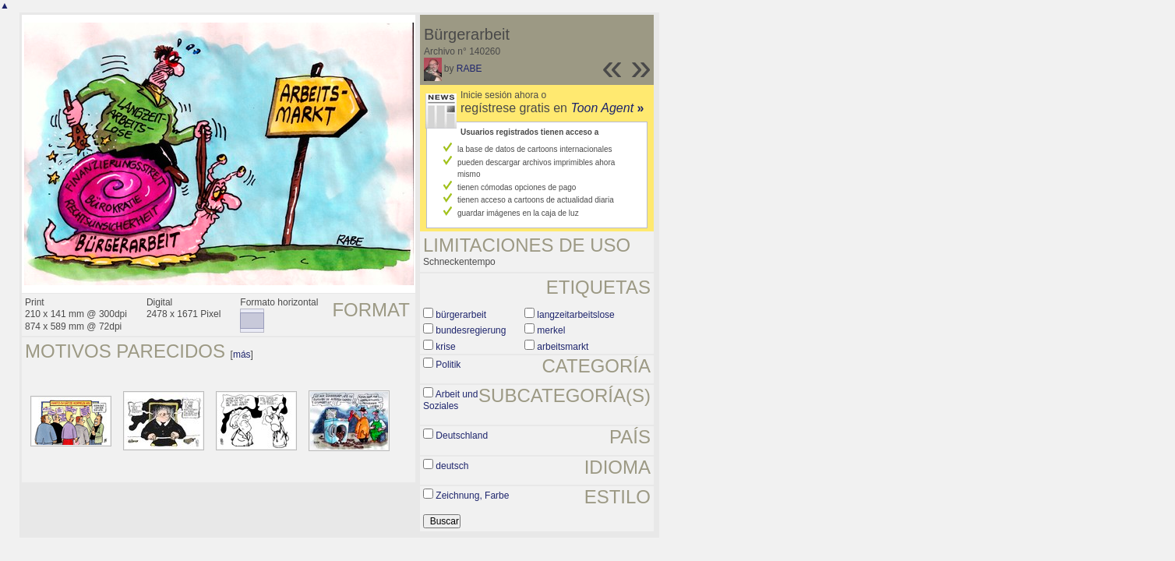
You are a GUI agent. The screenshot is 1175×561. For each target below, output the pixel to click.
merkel (551, 330)
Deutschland (462, 435)
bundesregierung (471, 330)
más (242, 354)
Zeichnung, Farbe (472, 495)
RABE (469, 68)
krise (445, 346)
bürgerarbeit (461, 314)
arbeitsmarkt (562, 346)
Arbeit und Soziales (450, 400)
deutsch (452, 465)
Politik (448, 364)
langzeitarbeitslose (575, 314)
